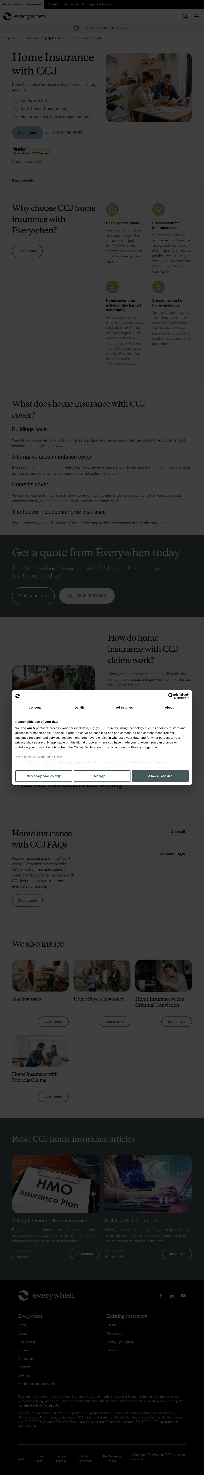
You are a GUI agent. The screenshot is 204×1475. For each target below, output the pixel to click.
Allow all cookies (160, 776)
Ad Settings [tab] (124, 707)
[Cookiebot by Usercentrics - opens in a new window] (171, 696)
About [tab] (169, 707)
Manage (102, 776)
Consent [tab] (35, 707)
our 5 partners (38, 728)
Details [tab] (80, 707)
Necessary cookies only (44, 776)
